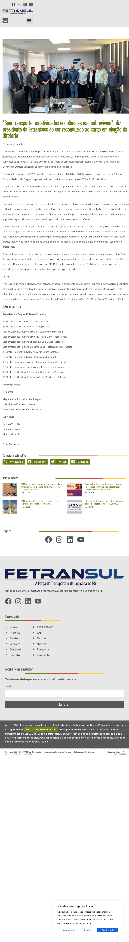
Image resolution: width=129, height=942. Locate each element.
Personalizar (68, 930)
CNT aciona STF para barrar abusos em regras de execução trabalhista (40, 502)
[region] (88, 918)
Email (8, 685)
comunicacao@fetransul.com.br (31, 741)
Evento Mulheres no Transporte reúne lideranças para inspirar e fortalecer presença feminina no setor (103, 487)
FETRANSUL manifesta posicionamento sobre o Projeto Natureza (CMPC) (104, 502)
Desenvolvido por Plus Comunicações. (117, 753)
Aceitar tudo (108, 930)
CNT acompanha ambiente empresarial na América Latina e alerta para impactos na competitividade (41, 487)
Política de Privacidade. (41, 729)
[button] (29, 20)
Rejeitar (88, 930)
